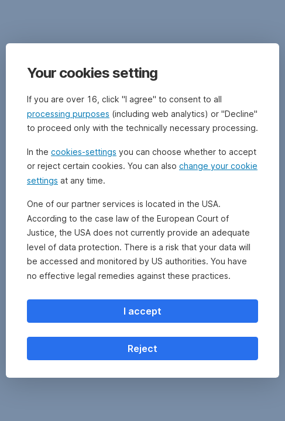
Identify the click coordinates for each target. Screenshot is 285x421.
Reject (142, 348)
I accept (142, 311)
